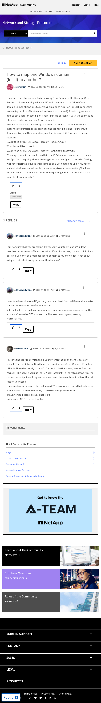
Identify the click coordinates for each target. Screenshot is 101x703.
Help (96, 4)
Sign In (87, 4)
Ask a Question (83, 63)
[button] (84, 74)
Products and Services (17, 458)
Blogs (48, 11)
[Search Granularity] (16, 33)
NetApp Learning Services (18, 470)
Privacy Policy (48, 693)
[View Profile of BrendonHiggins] (24, 235)
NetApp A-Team (63, 11)
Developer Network (15, 464)
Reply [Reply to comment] (28, 270)
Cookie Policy (65, 693)
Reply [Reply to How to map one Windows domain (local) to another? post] (16, 204)
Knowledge (36, 11)
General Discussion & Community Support (25, 476)
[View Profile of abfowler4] (21, 86)
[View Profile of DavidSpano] (22, 348)
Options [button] (61, 62)
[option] (50, 510)
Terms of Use (30, 693)
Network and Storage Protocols (20, 47)
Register (76, 4)
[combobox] (62, 33)
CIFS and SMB (15, 196)
